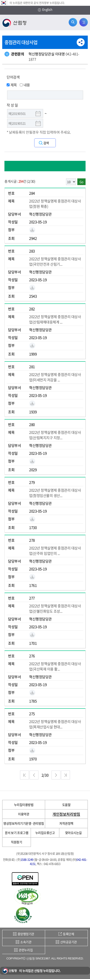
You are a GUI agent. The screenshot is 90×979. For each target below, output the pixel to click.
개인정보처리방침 (66, 814)
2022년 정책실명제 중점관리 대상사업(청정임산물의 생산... (55, 492)
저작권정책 (66, 823)
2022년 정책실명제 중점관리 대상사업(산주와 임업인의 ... (55, 550)
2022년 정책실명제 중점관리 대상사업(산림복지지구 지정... (55, 435)
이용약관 (23, 814)
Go (81, 182)
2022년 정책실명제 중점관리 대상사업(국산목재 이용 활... (55, 666)
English (45, 10)
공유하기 (81, 42)
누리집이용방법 (24, 804)
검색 (46, 143)
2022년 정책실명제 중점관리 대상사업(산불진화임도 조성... (55, 608)
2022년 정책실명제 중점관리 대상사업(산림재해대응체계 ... (55, 319)
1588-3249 (27, 859)
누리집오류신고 (45, 832)
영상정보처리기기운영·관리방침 (23, 823)
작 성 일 (12, 105)
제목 (12, 84)
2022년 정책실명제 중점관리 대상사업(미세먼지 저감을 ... (55, 377)
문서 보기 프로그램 (16, 832)
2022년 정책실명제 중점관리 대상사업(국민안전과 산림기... (55, 261)
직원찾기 (16, 842)
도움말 (66, 804)
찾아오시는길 (73, 832)
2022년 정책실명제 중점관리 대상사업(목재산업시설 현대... (55, 724)
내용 (25, 84)
